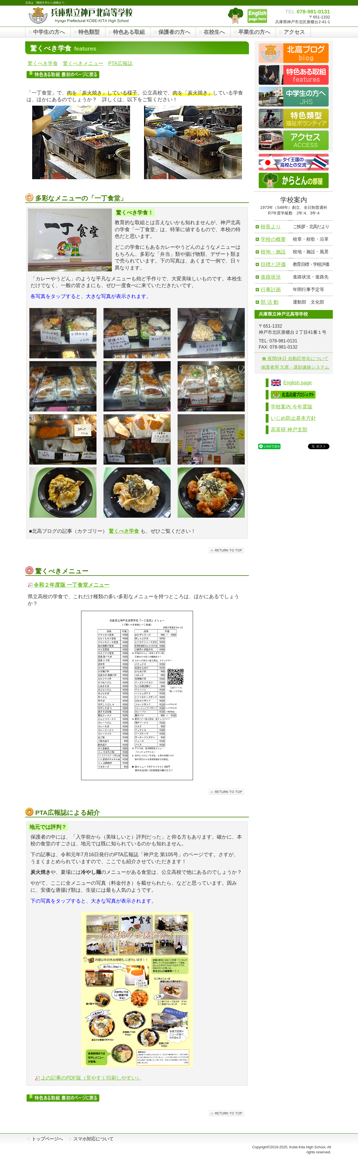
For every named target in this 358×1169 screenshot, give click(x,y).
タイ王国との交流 (294, 162)
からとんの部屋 (294, 180)
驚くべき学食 (43, 63)
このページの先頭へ (226, 550)
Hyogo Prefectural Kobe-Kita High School (257, 16)
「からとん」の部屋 (235, 15)
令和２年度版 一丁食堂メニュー (71, 585)
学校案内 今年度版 (291, 407)
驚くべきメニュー (83, 63)
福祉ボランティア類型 (294, 118)
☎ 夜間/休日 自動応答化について (295, 358)
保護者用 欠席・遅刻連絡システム (295, 367)
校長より (271, 226)
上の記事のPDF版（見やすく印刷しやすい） (91, 1078)
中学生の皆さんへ (294, 97)
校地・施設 (273, 252)
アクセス (294, 140)
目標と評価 (273, 264)
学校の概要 (273, 239)
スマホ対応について (93, 1139)
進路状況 (271, 277)
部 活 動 (270, 302)
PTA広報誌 (120, 63)
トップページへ (47, 1139)
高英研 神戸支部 (289, 429)
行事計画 (271, 289)
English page (297, 382)
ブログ (294, 53)
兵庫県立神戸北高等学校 (81, 15)
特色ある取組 (294, 75)
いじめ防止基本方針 (293, 418)
